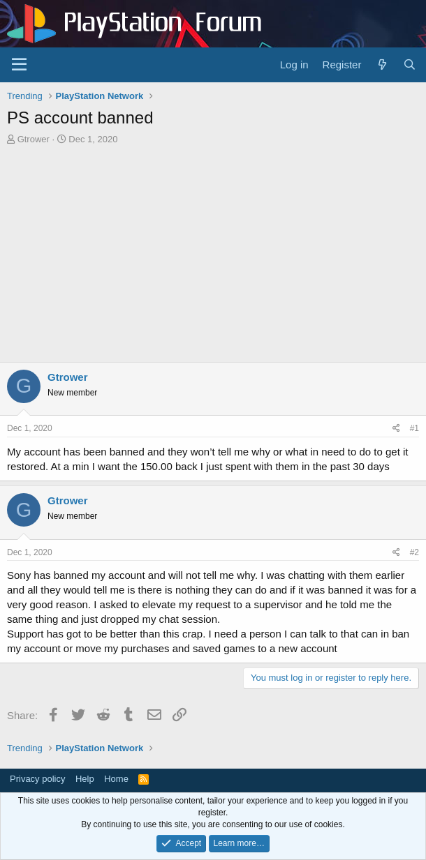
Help (84, 779)
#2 (414, 552)
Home (116, 779)
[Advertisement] (213, 250)
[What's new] (381, 64)
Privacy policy (37, 779)
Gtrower (33, 139)
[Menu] (19, 64)
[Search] (409, 64)
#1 (414, 428)
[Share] (396, 429)
